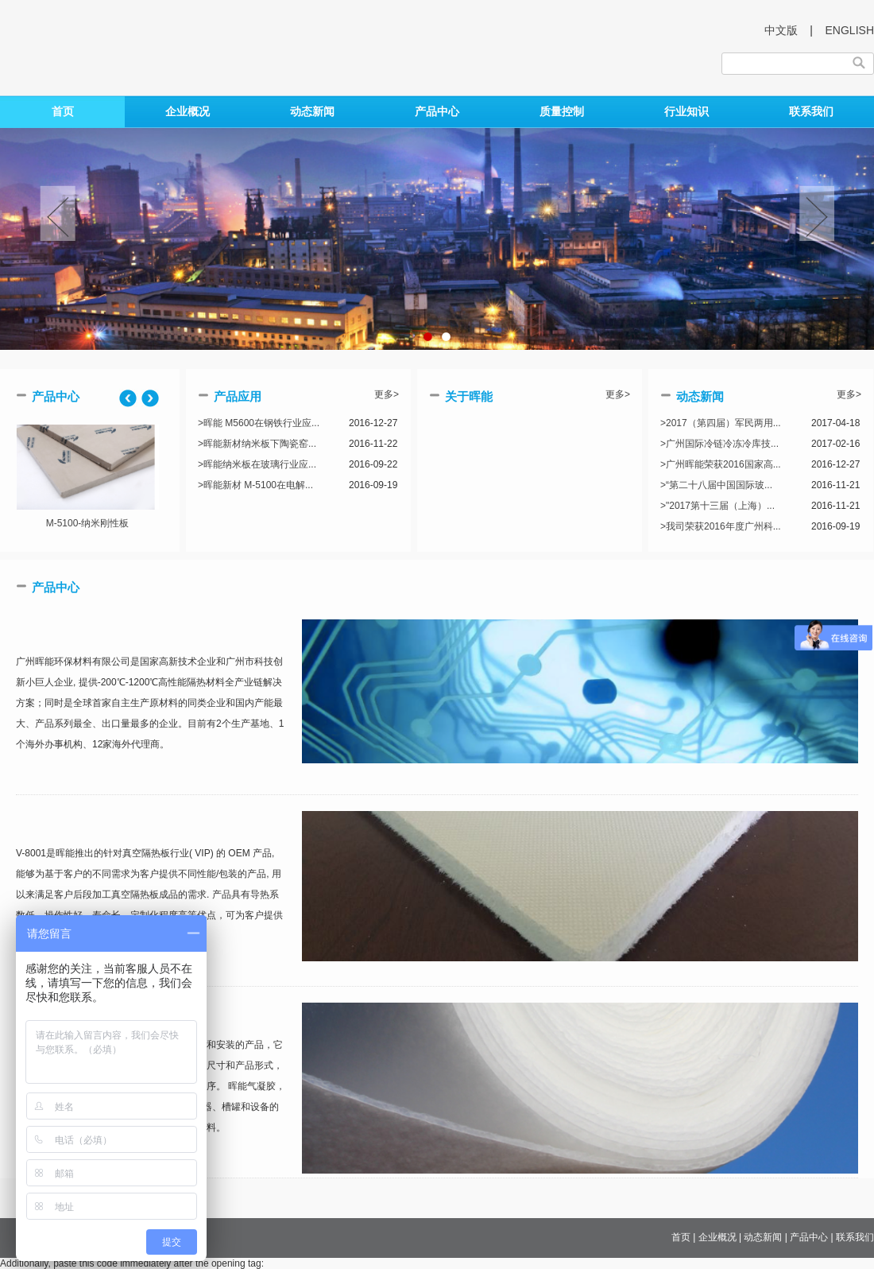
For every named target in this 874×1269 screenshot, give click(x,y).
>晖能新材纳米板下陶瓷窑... (257, 443)
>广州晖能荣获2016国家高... (720, 464)
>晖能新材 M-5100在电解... (255, 485)
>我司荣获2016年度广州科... (720, 526)
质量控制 (561, 111)
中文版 (781, 30)
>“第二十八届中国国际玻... (716, 485)
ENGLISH (850, 30)
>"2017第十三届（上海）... (717, 505)
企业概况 (187, 111)
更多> (386, 394)
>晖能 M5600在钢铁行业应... (258, 423)
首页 (63, 111)
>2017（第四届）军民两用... (720, 423)
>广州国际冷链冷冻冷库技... (719, 443)
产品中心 (437, 111)
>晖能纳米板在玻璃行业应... (257, 464)
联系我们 (811, 111)
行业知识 (686, 111)
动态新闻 (312, 111)
